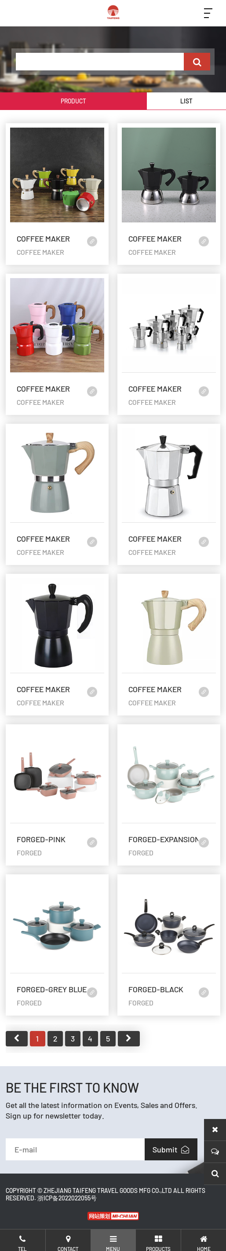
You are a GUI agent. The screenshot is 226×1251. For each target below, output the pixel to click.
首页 (17, 1038)
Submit (171, 1149)
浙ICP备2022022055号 (67, 1198)
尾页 (129, 1038)
